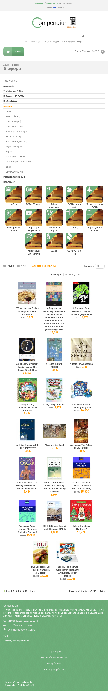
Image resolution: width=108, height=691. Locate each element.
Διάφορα (15, 65)
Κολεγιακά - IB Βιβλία (13, 96)
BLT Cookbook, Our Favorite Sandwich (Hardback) (40, 570)
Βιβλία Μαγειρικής (14, 121)
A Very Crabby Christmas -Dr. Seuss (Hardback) (27, 407)
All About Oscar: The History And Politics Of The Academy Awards (27, 485)
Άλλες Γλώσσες (13, 116)
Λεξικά (8, 111)
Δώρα (8, 167)
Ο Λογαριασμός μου (51, 42)
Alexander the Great (54, 445)
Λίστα (23, 266)
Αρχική (6, 65)
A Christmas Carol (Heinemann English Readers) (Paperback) (81, 311)
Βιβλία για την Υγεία (14, 126)
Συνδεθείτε (39, 3)
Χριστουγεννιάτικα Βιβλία (17, 131)
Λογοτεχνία (8, 86)
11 (30, 591)
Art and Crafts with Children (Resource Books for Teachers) (81, 485)
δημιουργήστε (52, 3)
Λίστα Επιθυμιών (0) (31, 42)
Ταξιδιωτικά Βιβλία (14, 147)
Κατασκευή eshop (13, 682)
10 (26, 591)
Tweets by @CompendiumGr (16, 640)
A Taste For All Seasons (81, 364)
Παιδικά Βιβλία (10, 101)
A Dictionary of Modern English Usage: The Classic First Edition (27, 367)
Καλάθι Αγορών (68, 42)
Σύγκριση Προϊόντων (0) (44, 266)
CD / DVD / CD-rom (14, 172)
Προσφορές (9, 182)
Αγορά (79, 42)
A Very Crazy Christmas (54, 404)
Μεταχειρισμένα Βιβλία (14, 177)
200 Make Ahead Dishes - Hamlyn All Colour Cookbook (27, 311)
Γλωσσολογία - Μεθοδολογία (18, 162)
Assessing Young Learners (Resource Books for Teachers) (27, 529)
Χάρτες (9, 152)
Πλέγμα (10, 266)
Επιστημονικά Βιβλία (15, 136)
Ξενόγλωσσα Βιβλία (13, 91)
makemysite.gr (28, 682)
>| (35, 591)
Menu (18, 51)
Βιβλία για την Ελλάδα (15, 157)
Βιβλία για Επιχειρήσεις (16, 141)
